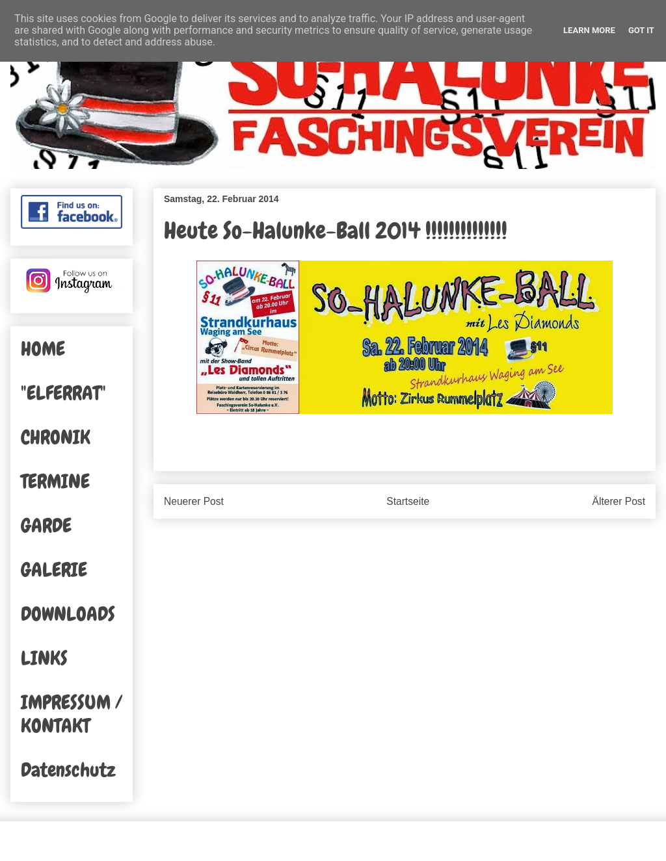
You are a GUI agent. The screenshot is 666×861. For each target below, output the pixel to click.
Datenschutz (68, 770)
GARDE (46, 525)
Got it (641, 30)
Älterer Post (619, 501)
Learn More (589, 30)
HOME (43, 349)
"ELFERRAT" (63, 393)
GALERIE (54, 570)
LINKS (44, 658)
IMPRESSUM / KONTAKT (71, 714)
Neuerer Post (194, 501)
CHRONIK (55, 437)
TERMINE (55, 481)
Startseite (407, 501)
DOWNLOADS (68, 614)
